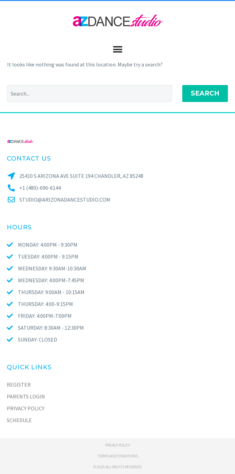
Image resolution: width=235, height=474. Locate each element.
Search (205, 93)
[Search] (89, 93)
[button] (117, 49)
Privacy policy (117, 445)
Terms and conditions (117, 455)
